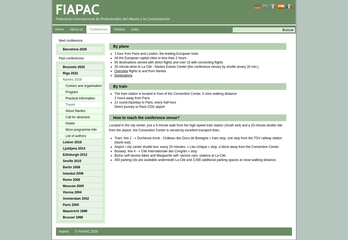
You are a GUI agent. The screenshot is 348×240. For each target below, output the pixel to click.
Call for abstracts (78, 117)
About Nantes (75, 111)
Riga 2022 (70, 73)
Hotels (70, 123)
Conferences (98, 29)
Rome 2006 (71, 180)
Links (135, 29)
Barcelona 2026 (75, 49)
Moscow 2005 (73, 186)
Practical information (80, 98)
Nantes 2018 (72, 79)
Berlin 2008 (71, 167)
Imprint (64, 231)
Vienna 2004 (72, 192)
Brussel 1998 (73, 217)
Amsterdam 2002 (76, 198)
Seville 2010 (72, 161)
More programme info (81, 130)
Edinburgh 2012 (75, 155)
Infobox (119, 29)
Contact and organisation (84, 86)
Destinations (123, 75)
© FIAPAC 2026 (86, 231)
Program (72, 92)
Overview (121, 71)
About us (76, 29)
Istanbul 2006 (73, 173)
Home (59, 29)
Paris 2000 (71, 205)
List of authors (76, 136)
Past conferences (71, 58)
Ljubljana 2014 (74, 148)
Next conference (70, 40)
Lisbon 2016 (72, 142)
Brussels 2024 (74, 67)
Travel (70, 105)
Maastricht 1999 (75, 211)
